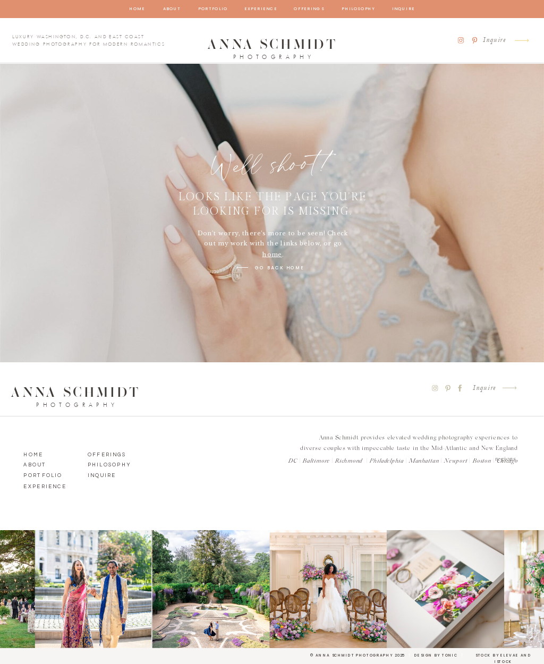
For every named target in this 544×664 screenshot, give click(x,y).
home (272, 255)
